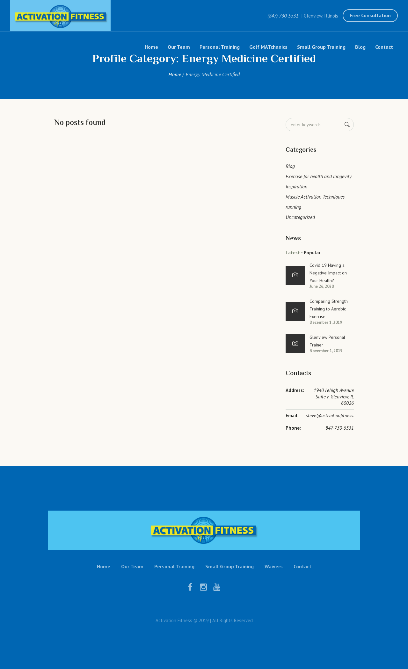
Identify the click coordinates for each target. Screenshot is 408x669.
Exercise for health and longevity (319, 176)
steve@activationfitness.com (334, 415)
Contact (302, 566)
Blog (290, 166)
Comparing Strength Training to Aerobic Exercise (329, 308)
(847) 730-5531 (282, 15)
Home (174, 74)
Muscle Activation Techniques (315, 196)
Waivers (274, 566)
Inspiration (296, 186)
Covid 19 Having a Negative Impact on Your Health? (328, 272)
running (293, 207)
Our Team (132, 566)
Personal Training (174, 566)
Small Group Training (229, 566)
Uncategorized (300, 217)
